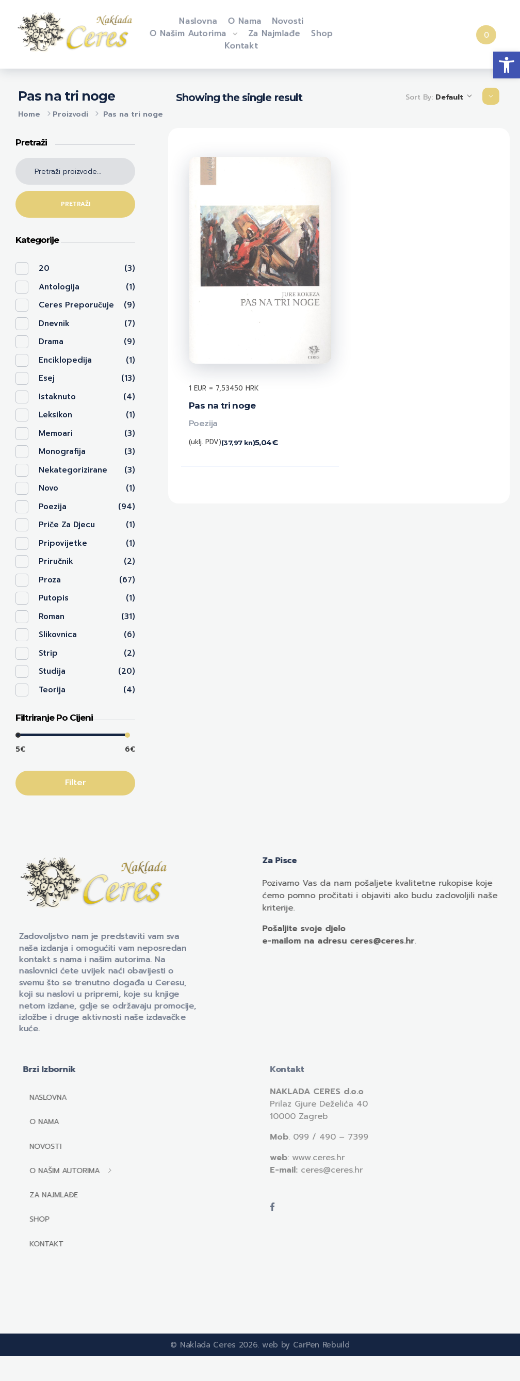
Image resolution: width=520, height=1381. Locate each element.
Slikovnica (58, 634)
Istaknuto (57, 396)
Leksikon (55, 414)
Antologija (59, 287)
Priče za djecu (67, 524)
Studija (52, 671)
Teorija (52, 689)
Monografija (62, 451)
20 (44, 268)
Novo (48, 488)
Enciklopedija (65, 360)
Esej (47, 378)
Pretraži (75, 204)
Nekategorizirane (73, 470)
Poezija (203, 423)
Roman (51, 616)
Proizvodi (70, 114)
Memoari (56, 433)
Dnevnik (54, 323)
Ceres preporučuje (76, 305)
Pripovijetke (63, 543)
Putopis (54, 598)
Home (29, 114)
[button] (506, 65)
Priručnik (56, 561)
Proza (50, 580)
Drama (51, 341)
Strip (48, 653)
